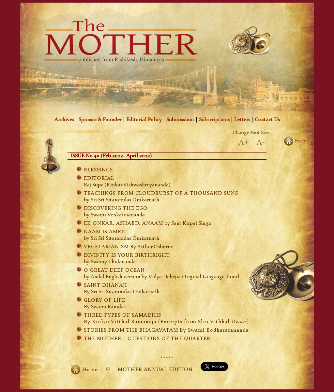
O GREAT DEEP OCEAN (114, 270)
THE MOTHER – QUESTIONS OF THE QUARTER (147, 338)
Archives (64, 120)
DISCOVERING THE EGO (116, 208)
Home (296, 140)
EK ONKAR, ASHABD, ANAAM (123, 223)
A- (260, 142)
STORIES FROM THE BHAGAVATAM (166, 330)
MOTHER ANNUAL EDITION (155, 369)
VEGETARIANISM (106, 247)
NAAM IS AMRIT (105, 232)
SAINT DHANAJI (105, 285)
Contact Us (267, 120)
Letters (242, 120)
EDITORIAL (99, 178)
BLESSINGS (98, 170)
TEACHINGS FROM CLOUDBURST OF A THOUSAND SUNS (161, 193)
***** (167, 358)
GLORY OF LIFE (104, 300)
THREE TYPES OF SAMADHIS (122, 315)
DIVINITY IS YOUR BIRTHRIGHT (127, 255)
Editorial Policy (144, 120)
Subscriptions (214, 120)
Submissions (180, 120)
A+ (243, 142)
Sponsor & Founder (100, 120)
